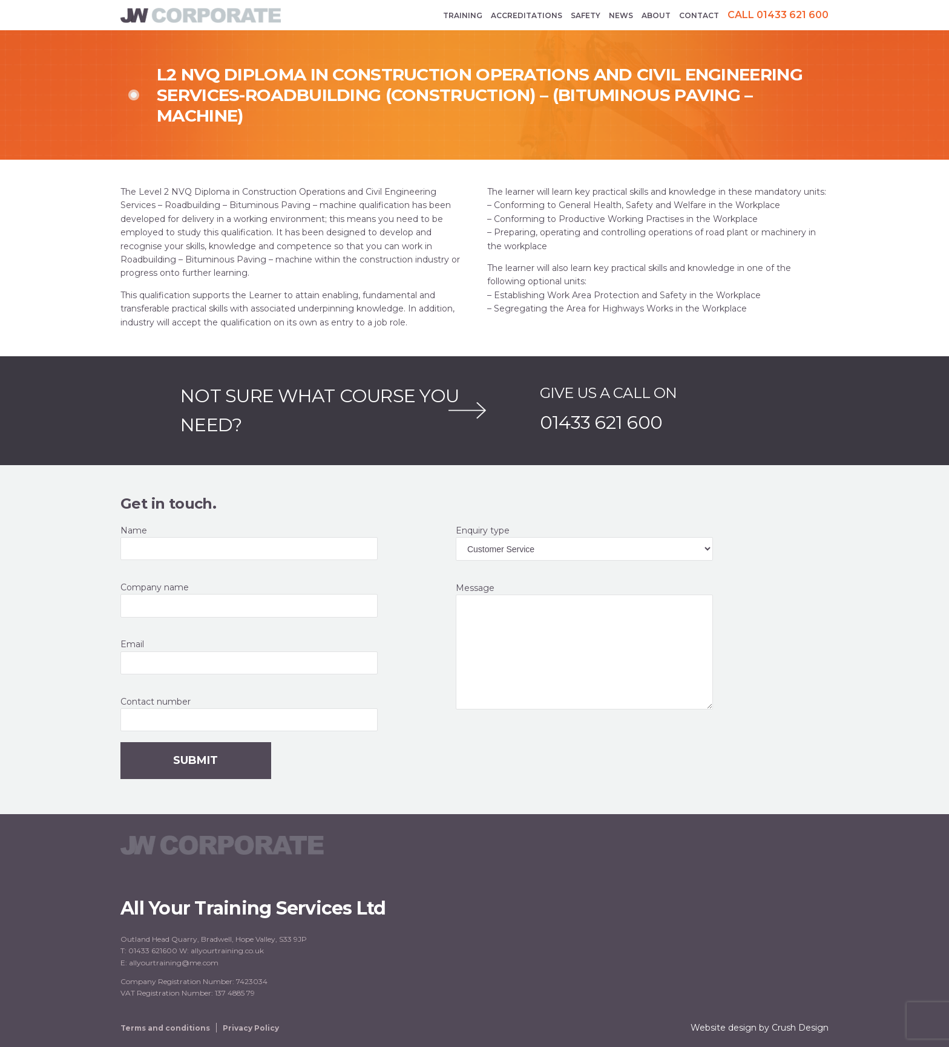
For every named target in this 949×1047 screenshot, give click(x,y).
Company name (286, 600)
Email (286, 656)
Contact (699, 15)
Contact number (286, 714)
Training (462, 15)
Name (286, 543)
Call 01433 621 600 (778, 15)
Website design (724, 1027)
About (656, 15)
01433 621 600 (601, 422)
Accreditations (526, 15)
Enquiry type (622, 543)
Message (622, 645)
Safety (585, 15)
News (621, 15)
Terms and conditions (165, 1027)
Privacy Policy (251, 1027)
